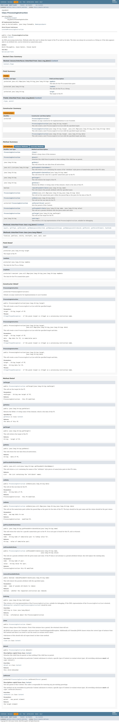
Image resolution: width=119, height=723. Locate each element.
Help (41, 2)
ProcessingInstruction (40, 118)
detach (34, 157)
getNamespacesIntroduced (72, 228)
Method (24, 7)
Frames (22, 5)
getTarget (35, 177)
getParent (86, 228)
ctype (5, 101)
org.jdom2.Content (11, 18)
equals (6, 228)
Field (13, 7)
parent (11, 101)
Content (10, 37)
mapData (52, 81)
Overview (3, 2)
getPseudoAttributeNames (41, 167)
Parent (42, 203)
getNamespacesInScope (54, 228)
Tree (24, 2)
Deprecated (30, 2)
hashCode (108, 228)
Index (37, 2)
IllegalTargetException (12, 316)
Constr (18, 7)
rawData (52, 86)
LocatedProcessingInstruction (13, 29)
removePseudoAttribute (40, 188)
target (52, 91)
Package (10, 2)
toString (35, 218)
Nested (9, 7)
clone (34, 152)
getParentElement (97, 228)
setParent (35, 203)
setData (34, 193)
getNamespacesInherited (36, 228)
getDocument (22, 228)
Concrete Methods (37, 146)
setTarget (35, 213)
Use (20, 2)
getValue (35, 183)
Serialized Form (7, 52)
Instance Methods (21, 146)
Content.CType (9, 64)
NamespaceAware (40, 24)
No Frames (29, 5)
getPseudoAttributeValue (41, 172)
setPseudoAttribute (39, 208)
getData (34, 162)
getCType (13, 228)
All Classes (39, 5)
